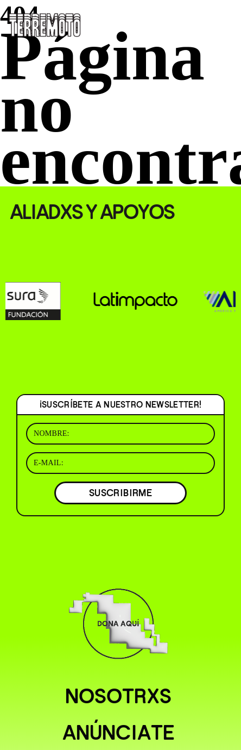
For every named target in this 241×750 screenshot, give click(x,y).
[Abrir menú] (223, 21)
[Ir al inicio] (45, 23)
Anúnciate (118, 732)
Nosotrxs (118, 696)
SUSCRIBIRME (120, 492)
